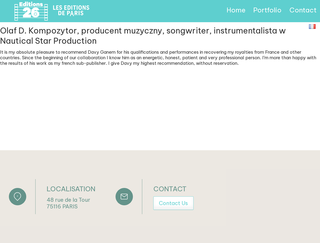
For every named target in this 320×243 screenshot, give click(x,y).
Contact (303, 10)
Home (236, 10)
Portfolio (267, 10)
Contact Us (173, 203)
